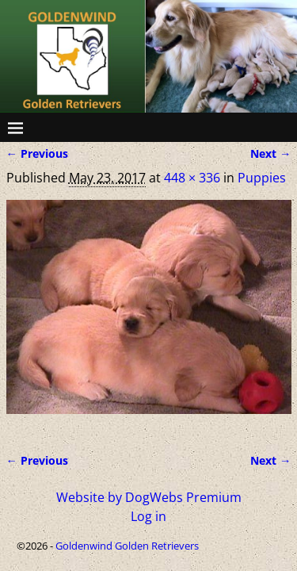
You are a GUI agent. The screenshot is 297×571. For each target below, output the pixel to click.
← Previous (37, 153)
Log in (148, 516)
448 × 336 (192, 177)
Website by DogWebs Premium (149, 497)
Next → (270, 153)
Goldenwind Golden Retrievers (127, 545)
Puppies (262, 177)
